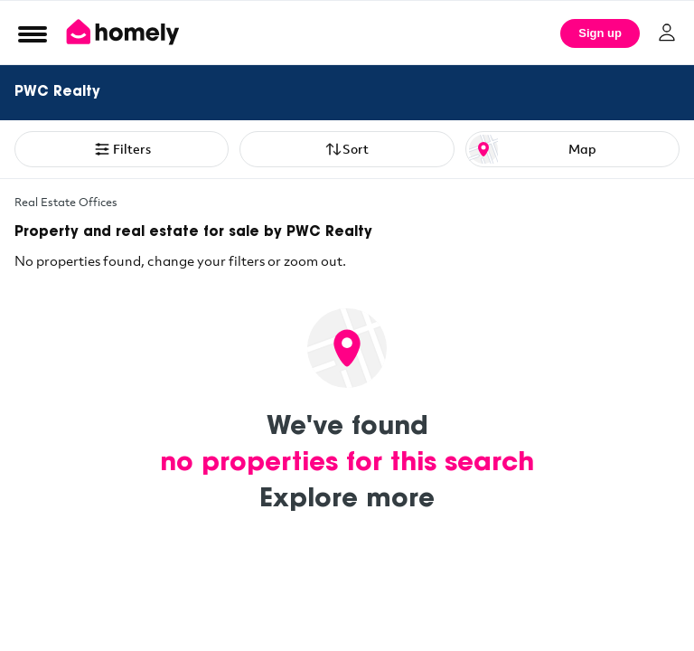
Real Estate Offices (65, 201)
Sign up (600, 33)
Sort (346, 149)
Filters (122, 149)
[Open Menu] (32, 33)
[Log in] (666, 32)
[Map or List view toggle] (572, 149)
